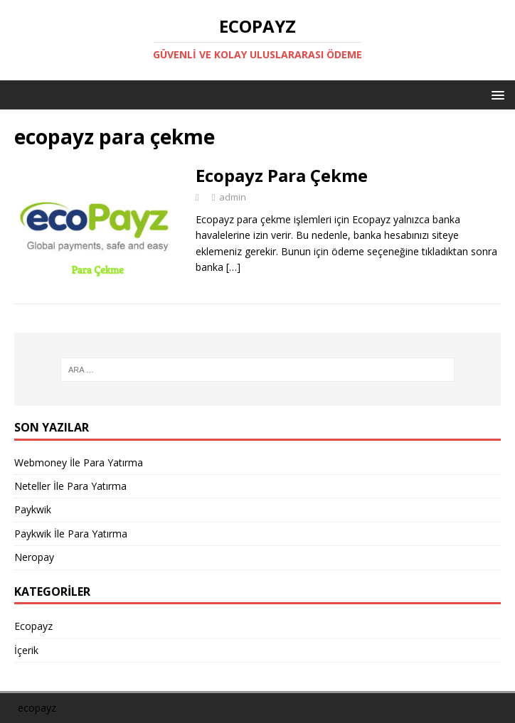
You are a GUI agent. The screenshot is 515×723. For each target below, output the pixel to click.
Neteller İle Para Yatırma (70, 486)
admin (232, 197)
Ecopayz (33, 626)
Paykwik (32, 509)
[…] (233, 267)
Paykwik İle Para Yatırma (70, 533)
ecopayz (37, 707)
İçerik (26, 650)
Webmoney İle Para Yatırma (78, 462)
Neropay (34, 557)
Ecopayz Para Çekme (282, 175)
